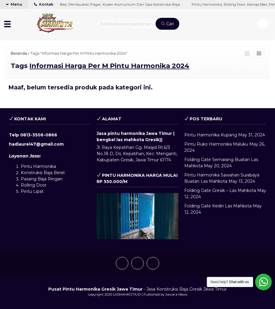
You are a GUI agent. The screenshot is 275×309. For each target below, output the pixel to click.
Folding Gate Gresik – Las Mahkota (220, 190)
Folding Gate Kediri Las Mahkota (218, 206)
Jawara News (176, 294)
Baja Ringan (50, 179)
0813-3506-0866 (38, 135)
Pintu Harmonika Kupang (210, 135)
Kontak (43, 4)
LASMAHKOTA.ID (127, 294)
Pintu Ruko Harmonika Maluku (216, 144)
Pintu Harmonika (38, 166)
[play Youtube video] (137, 216)
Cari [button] (167, 23)
